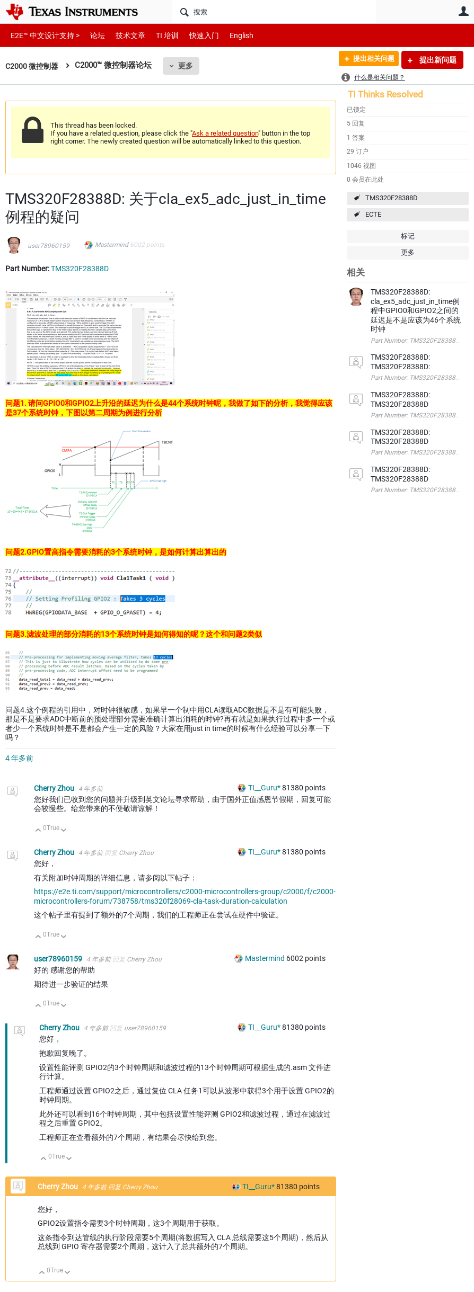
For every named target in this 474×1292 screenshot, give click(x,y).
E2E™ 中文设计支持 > (42, 35)
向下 (63, 830)
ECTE (373, 214)
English (229, 35)
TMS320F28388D (391, 198)
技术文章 (123, 35)
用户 (463, 11)
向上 (38, 830)
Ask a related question (225, 133)
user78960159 (48, 246)
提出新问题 (437, 60)
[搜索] (274, 11)
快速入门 (193, 35)
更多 (188, 65)
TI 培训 (158, 35)
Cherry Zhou (55, 788)
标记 (408, 236)
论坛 (92, 35)
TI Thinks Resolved (385, 94)
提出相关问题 (369, 60)
